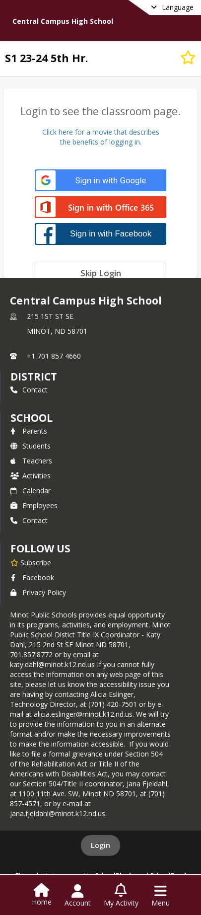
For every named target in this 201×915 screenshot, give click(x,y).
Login (100, 845)
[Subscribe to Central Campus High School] (30, 562)
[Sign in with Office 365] (100, 208)
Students (30, 446)
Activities (30, 475)
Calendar (30, 490)
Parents (28, 431)
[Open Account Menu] (78, 895)
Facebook (32, 577)
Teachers (31, 460)
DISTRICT (33, 376)
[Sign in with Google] (100, 180)
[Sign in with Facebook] (100, 233)
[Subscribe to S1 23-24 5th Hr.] (188, 58)
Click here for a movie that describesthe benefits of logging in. (100, 137)
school (31, 418)
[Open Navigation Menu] (160, 895)
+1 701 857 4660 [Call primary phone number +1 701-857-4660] (54, 356)
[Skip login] (100, 272)
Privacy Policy (38, 592)
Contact (29, 389)
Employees (34, 505)
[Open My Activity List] (121, 895)
